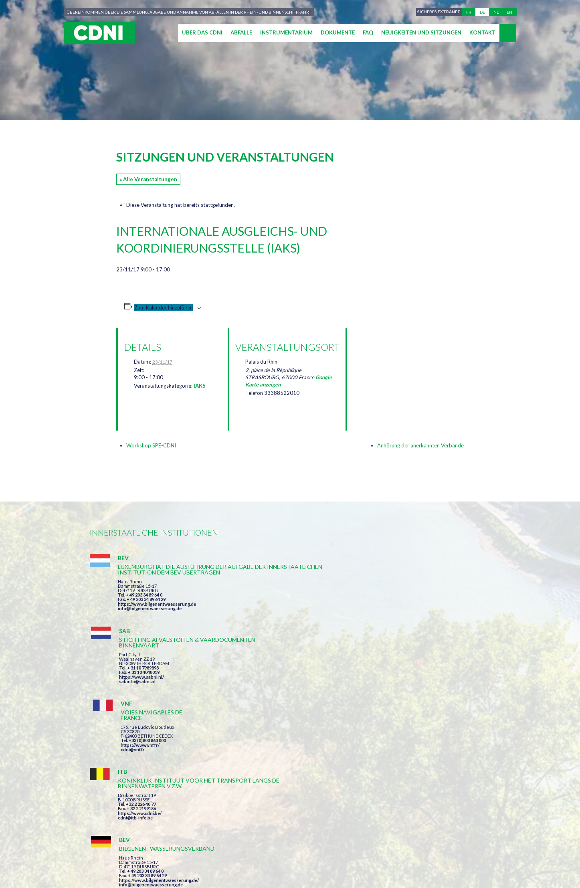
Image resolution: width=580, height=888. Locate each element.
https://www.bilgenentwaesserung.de (157, 620)
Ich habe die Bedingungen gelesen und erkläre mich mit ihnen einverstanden (336, 768)
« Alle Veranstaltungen (148, 179)
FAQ (368, 32)
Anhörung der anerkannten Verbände (420, 445)
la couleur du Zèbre (214, 867)
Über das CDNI (202, 32)
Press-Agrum (148, 867)
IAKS (200, 385)
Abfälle (241, 32)
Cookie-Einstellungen (416, 853)
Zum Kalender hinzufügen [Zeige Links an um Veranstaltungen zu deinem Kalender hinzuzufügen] (163, 307)
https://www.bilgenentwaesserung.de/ (295, 691)
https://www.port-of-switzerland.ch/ (430, 702)
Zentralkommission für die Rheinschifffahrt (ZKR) (167, 853)
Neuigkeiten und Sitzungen (421, 32)
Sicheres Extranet (437, 12)
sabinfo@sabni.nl (273, 614)
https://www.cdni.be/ (140, 703)
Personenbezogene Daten (334, 853)
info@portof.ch (408, 706)
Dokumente (338, 32)
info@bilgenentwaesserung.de (150, 625)
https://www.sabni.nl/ (277, 609)
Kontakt (482, 32)
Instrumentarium (286, 32)
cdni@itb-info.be (135, 707)
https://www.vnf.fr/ (411, 599)
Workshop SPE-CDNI (151, 445)
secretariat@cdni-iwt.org (526, 815)
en (509, 12)
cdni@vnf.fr (404, 604)
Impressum (269, 853)
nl (496, 12)
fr (468, 12)
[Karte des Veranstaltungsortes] (395, 370)
